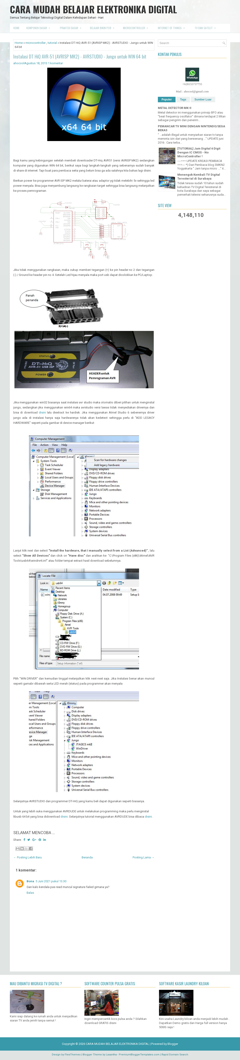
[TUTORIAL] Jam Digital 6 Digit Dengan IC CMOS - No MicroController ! (198, 152)
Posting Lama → (143, 857)
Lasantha (111, 1054)
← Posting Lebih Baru (27, 857)
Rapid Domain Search (175, 1054)
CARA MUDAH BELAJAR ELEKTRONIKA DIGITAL (93, 9)
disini (42, 412)
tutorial (52, 42)
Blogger (172, 1044)
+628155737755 (192, 84)
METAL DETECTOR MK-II (174, 108)
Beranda (87, 857)
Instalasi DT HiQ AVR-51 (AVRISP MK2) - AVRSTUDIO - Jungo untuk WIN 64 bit (79, 56)
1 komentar (55, 63)
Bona (30, 881)
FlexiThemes (73, 1054)
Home (16, 28)
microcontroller (35, 42)
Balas (30, 892)
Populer (167, 99)
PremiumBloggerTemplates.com (139, 1054)
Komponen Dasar (39, 26)
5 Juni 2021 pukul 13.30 (51, 881)
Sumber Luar (203, 99)
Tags (183, 99)
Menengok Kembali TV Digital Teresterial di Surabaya (198, 176)
